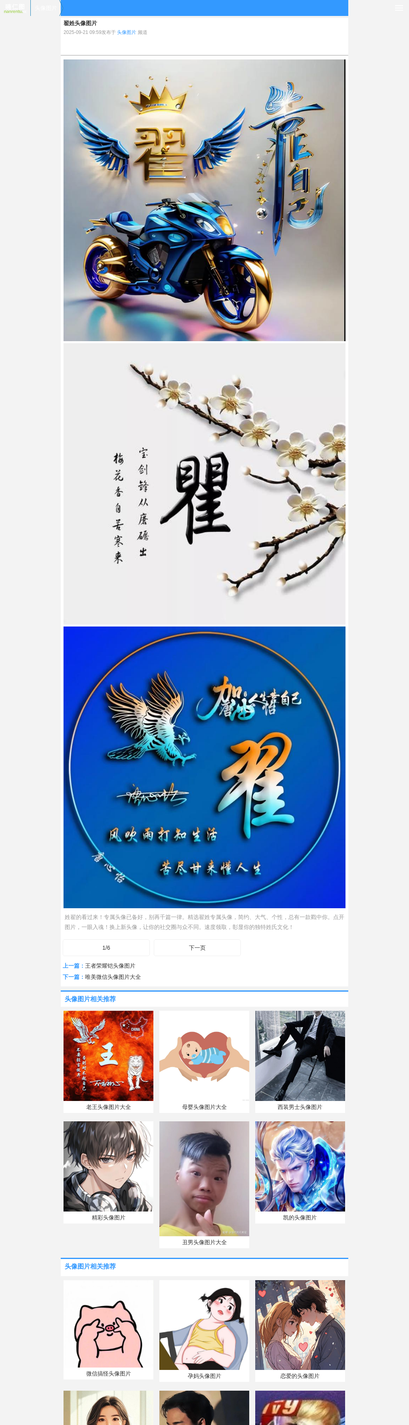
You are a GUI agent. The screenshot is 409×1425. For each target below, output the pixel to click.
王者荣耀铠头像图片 (110, 966)
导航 (399, 8)
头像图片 (46, 8)
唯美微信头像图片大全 (113, 977)
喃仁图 (15, 8)
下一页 (197, 948)
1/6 (106, 948)
